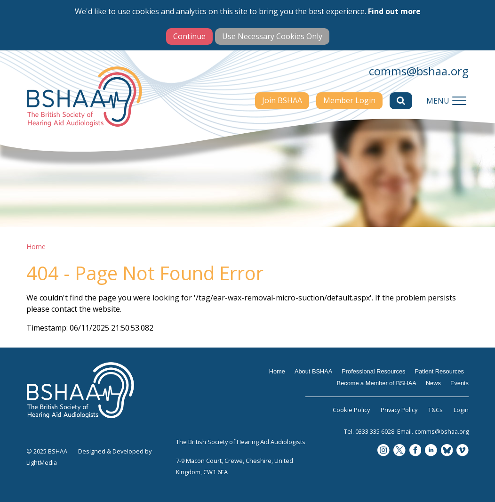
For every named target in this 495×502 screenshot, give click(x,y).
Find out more (394, 11)
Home (36, 246)
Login (461, 409)
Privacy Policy (399, 409)
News (433, 383)
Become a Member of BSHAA (376, 383)
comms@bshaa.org (419, 71)
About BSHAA (313, 371)
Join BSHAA (282, 100)
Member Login (349, 100)
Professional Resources (373, 371)
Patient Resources (439, 371)
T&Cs (435, 409)
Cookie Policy (351, 409)
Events (459, 383)
